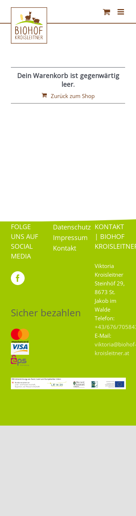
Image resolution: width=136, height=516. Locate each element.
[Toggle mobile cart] (106, 12)
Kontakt (64, 248)
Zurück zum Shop (73, 95)
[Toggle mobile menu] (121, 12)
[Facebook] (18, 278)
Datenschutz (72, 227)
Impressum (70, 237)
